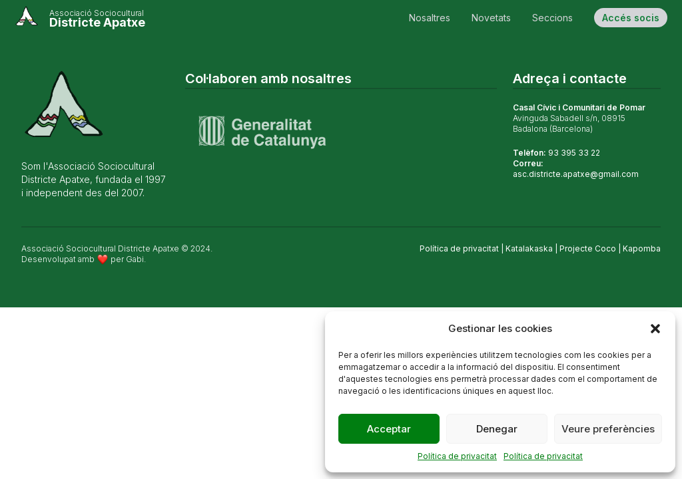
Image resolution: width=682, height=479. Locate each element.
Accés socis (630, 17)
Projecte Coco (587, 248)
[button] (655, 328)
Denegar (496, 428)
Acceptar (389, 428)
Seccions (552, 17)
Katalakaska (529, 248)
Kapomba (642, 248)
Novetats (491, 17)
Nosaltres (429, 17)
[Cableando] (80, 17)
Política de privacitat (457, 456)
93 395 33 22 (574, 153)
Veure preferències (608, 428)
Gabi (135, 259)
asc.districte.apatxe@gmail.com (576, 174)
